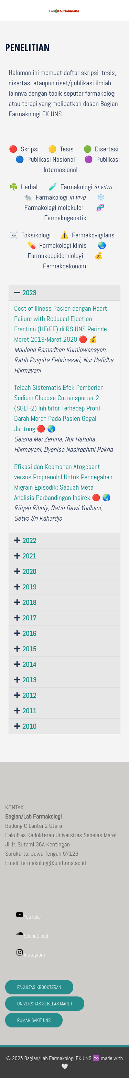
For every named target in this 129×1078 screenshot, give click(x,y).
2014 (29, 664)
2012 (29, 695)
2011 (29, 710)
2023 (29, 292)
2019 (29, 587)
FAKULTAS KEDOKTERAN (39, 987)
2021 (29, 556)
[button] (121, 10)
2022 (29, 540)
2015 (29, 648)
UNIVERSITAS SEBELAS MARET (44, 1004)
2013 (29, 679)
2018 (29, 602)
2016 (29, 633)
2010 (29, 726)
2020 (29, 571)
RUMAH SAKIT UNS (34, 1020)
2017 (29, 617)
